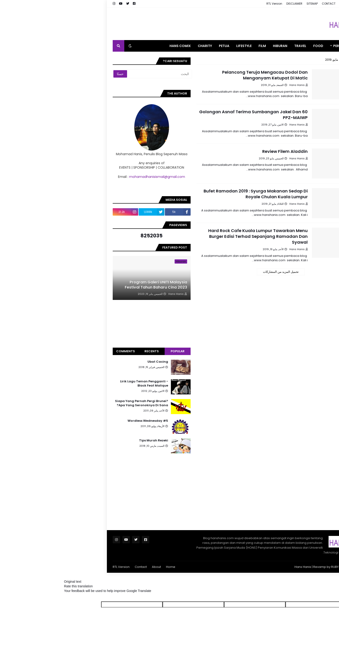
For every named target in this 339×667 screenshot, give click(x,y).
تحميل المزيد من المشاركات (211, 272)
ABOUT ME (277, 4)
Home (101, 567)
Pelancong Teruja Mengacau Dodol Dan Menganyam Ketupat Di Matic (195, 75)
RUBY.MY (268, 567)
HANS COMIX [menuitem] (111, 46)
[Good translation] (331, 597)
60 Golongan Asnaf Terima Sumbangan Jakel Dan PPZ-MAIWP (184, 114)
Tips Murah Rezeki (84, 440)
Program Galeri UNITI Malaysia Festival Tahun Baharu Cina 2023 (86, 285)
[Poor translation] (316, 597)
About (87, 567)
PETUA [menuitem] (155, 46)
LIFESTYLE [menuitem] (174, 46)
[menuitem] (290, 46)
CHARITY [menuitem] (135, 46)
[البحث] (91, 74)
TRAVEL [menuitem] (231, 46)
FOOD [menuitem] (249, 46)
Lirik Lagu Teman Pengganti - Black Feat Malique (75, 383)
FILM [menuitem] (193, 46)
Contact (71, 567)
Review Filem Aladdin (215, 151)
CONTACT (259, 4)
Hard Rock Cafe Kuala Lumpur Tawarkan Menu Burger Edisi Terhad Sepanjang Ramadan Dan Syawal (188, 236)
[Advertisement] (127, 23)
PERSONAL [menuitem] (272, 46)
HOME (292, 4)
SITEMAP (242, 4)
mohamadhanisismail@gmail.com (88, 176)
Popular (108, 351)
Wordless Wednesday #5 (78, 421)
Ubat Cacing (88, 362)
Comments (56, 351)
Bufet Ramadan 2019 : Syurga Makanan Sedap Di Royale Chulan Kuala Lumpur (186, 194)
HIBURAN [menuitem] (211, 46)
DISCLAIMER (225, 4)
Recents (82, 351)
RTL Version (205, 4)
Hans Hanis (233, 567)
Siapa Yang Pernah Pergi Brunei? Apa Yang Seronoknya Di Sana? (72, 403)
